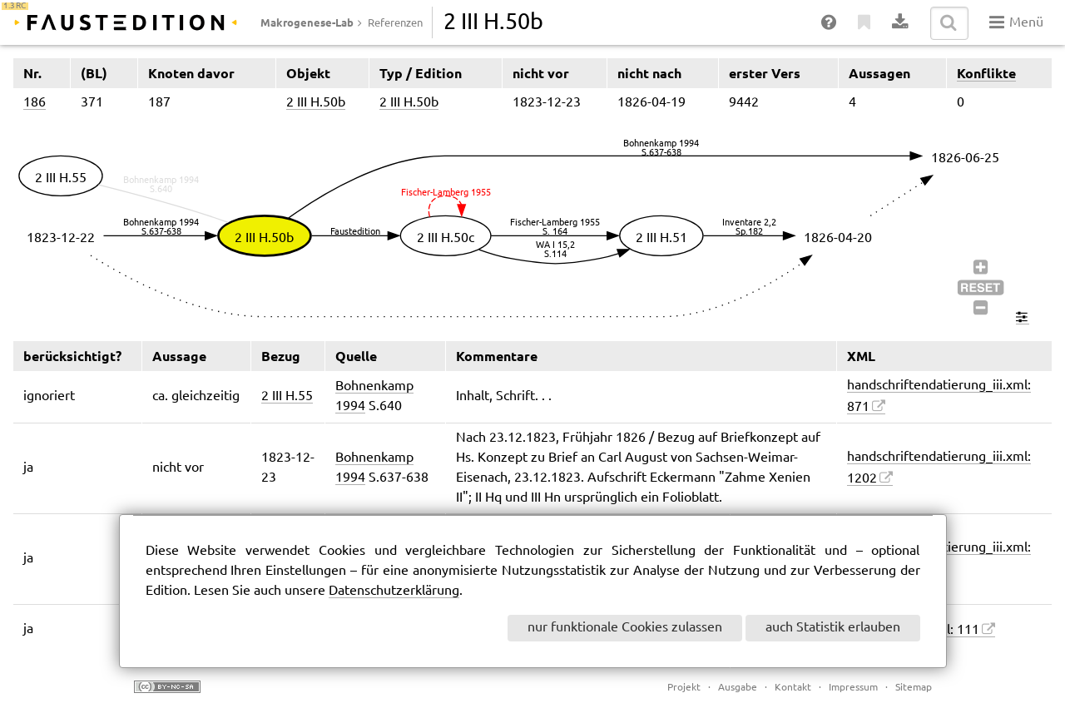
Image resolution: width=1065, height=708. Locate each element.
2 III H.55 (287, 396)
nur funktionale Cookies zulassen (625, 627)
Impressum (853, 687)
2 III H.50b (315, 103)
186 (34, 103)
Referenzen (395, 23)
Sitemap (913, 687)
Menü (1016, 22)
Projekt (684, 687)
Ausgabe (737, 687)
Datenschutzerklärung (394, 591)
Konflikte (986, 73)
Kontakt (793, 687)
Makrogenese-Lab (307, 22)
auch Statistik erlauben (832, 627)
